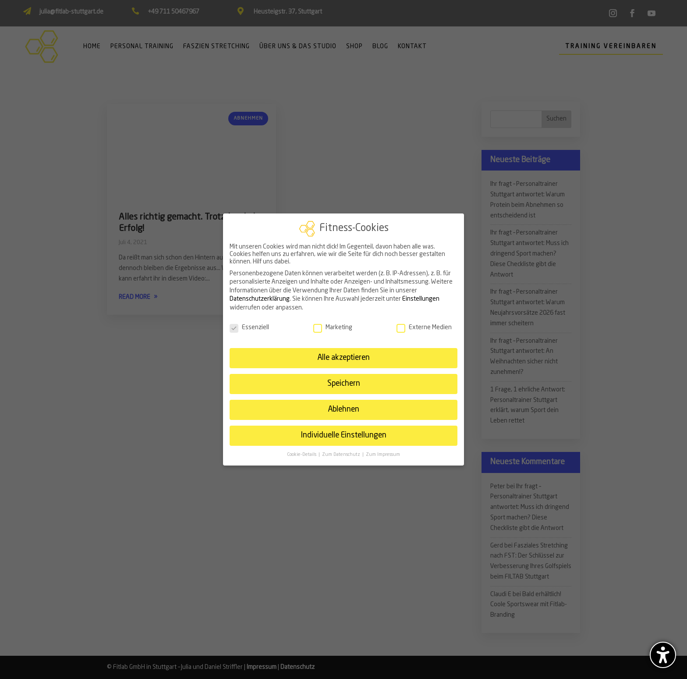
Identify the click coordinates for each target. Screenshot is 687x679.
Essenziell (249, 327)
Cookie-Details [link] (302, 454)
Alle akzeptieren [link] (343, 358)
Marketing (332, 327)
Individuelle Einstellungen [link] (343, 435)
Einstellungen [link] (420, 299)
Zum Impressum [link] (383, 454)
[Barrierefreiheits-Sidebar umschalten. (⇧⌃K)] (663, 655)
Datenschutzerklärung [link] (260, 299)
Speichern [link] (343, 383)
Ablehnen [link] (343, 409)
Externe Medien (424, 327)
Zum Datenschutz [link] (341, 454)
